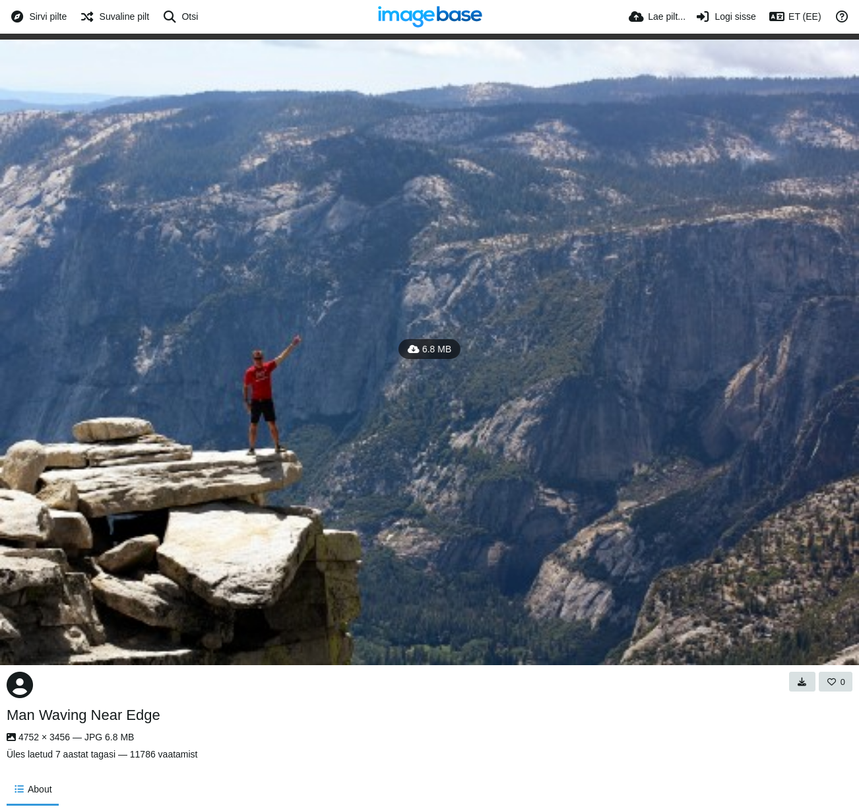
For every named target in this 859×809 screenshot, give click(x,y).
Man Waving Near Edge (83, 715)
